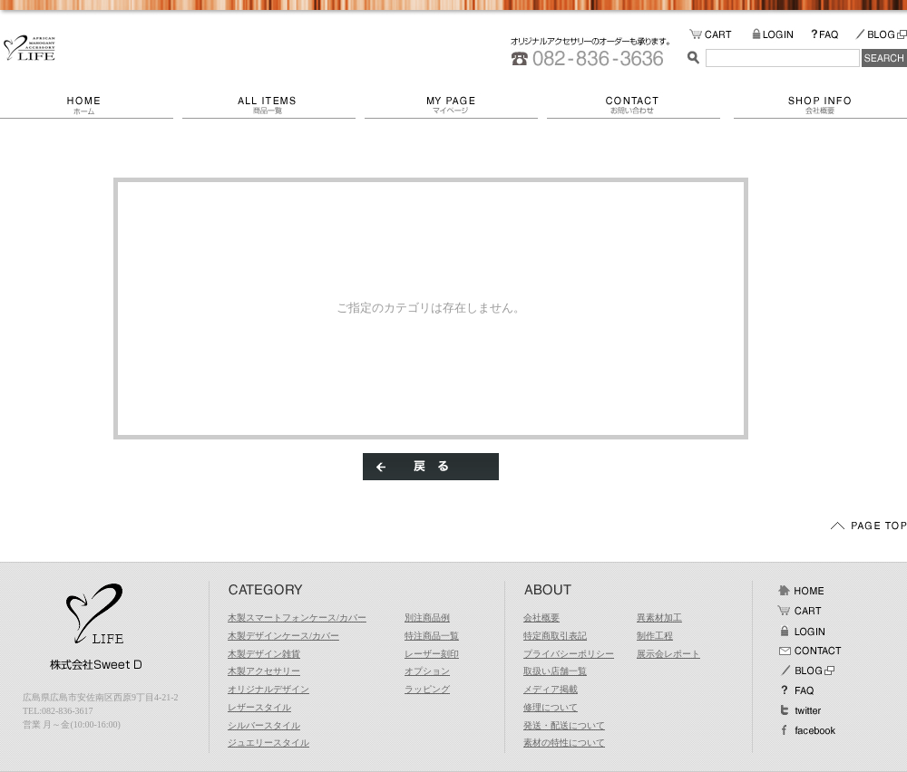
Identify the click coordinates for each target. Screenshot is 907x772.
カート (800, 610)
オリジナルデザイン (268, 689)
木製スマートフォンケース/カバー (297, 617)
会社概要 (820, 105)
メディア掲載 (550, 689)
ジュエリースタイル (268, 743)
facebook (806, 730)
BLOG (880, 35)
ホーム (91, 105)
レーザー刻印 (432, 654)
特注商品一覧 (432, 636)
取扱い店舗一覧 (555, 671)
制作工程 (655, 636)
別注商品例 (427, 617)
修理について (550, 707)
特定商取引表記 (555, 636)
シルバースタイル (264, 725)
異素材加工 (659, 617)
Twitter (800, 710)
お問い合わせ (640, 105)
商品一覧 (273, 105)
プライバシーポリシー (568, 654)
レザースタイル (259, 707)
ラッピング (427, 689)
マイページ (456, 105)
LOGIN (781, 35)
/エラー (29, 48)
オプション (427, 671)
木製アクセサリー (264, 671)
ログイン (800, 630)
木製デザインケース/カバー (283, 636)
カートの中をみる (720, 35)
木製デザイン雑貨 (264, 654)
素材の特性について (564, 743)
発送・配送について (564, 725)
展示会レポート (668, 654)
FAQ (832, 35)
